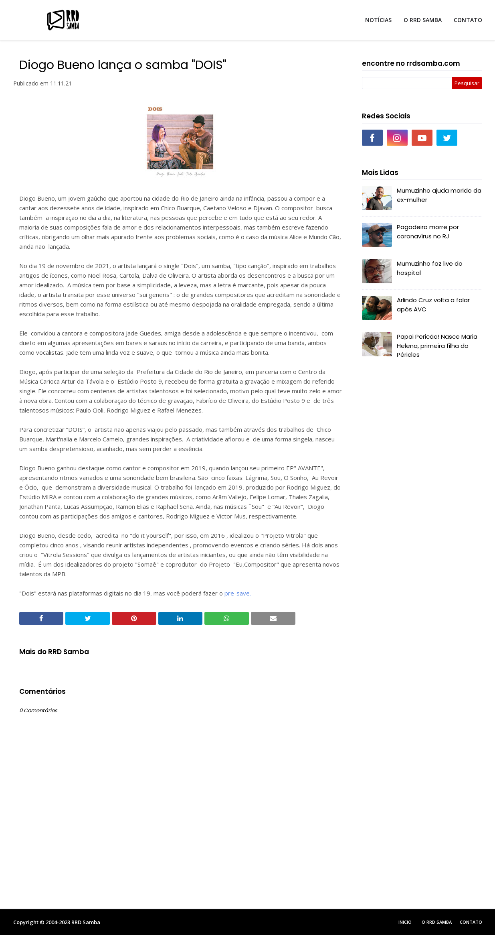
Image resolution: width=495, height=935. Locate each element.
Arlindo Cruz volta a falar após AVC (433, 304)
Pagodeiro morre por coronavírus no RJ (428, 231)
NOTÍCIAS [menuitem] (378, 20)
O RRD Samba (437, 922)
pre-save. (237, 593)
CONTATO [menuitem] (468, 20)
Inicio (405, 922)
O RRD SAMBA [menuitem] (423, 20)
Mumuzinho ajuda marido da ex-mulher (439, 195)
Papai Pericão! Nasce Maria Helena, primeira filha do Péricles (437, 345)
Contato (471, 922)
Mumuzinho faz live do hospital (430, 268)
